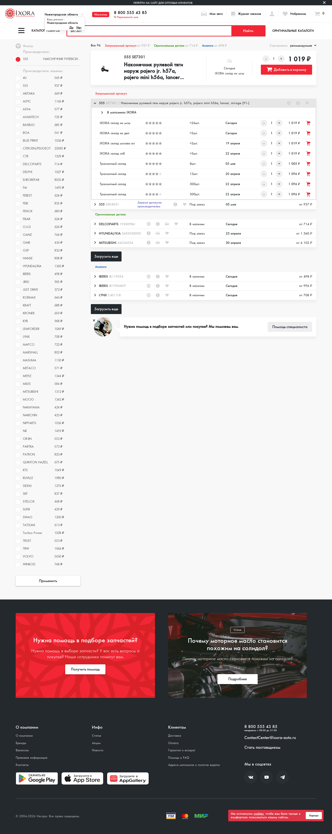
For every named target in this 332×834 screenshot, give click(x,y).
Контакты (22, 765)
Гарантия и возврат (181, 750)
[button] (203, 103)
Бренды (21, 743)
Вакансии (22, 750)
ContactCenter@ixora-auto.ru (270, 737)
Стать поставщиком (262, 747)
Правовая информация (31, 758)
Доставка (174, 736)
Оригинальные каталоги (293, 31)
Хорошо (313, 815)
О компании (24, 736)
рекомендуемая (303, 45)
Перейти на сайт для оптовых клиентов (162, 3)
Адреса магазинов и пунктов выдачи (194, 765)
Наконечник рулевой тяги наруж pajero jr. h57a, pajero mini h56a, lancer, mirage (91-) (153, 71)
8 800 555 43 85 (130, 12)
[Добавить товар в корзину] (308, 123)
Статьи (96, 736)
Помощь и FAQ (178, 758)
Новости (97, 750)
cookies (259, 814)
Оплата (173, 743)
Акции (96, 743)
